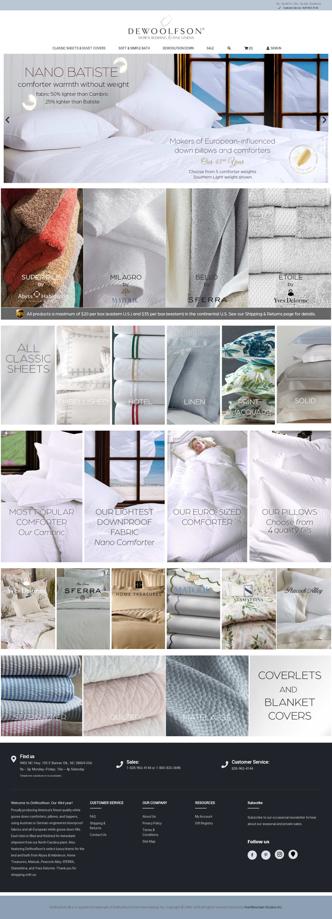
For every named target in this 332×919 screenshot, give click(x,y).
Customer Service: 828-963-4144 (300, 7)
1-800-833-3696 (168, 768)
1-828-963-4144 (139, 768)
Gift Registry (204, 823)
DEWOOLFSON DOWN (178, 48)
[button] (7, 119)
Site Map (148, 841)
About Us (149, 816)
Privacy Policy (152, 823)
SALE (210, 48)
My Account (203, 816)
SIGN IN (273, 48)
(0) (248, 48)
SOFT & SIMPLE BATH (134, 48)
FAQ (93, 816)
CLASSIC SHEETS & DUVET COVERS (79, 48)
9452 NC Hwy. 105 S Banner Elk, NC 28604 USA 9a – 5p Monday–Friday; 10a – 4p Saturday (56, 769)
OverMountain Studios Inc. (263, 907)
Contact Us (98, 835)
